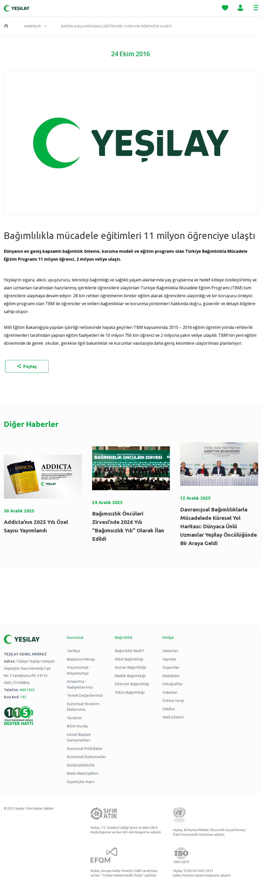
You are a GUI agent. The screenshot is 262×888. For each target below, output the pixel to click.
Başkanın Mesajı (81, 659)
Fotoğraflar (172, 684)
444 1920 (27, 690)
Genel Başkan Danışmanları (79, 737)
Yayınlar (169, 659)
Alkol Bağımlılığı (129, 659)
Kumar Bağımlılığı (130, 667)
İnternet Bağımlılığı (132, 684)
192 (23, 697)
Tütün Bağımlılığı (130, 692)
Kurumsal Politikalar (84, 748)
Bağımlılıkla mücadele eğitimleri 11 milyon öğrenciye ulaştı (116, 26)
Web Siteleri (173, 717)
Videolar (169, 692)
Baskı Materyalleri (82, 773)
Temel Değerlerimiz (85, 695)
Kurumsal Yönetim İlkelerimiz (83, 707)
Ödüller (168, 709)
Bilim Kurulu (77, 726)
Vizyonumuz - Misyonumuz (79, 670)
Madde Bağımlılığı (130, 676)
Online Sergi (173, 700)
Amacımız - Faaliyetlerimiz (80, 684)
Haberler (32, 26)
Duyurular (170, 667)
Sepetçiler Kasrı (81, 781)
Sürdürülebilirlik (80, 765)
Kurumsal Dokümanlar (86, 756)
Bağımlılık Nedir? (129, 651)
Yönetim (74, 718)
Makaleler (171, 676)
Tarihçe (73, 651)
